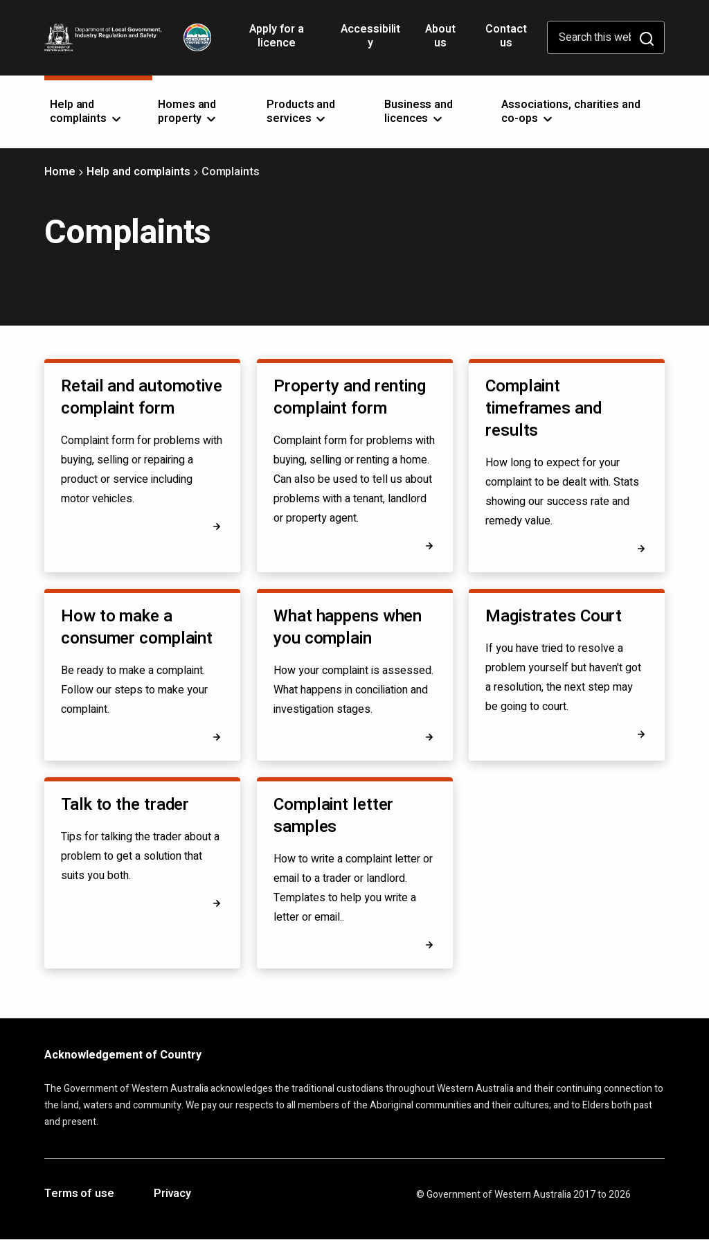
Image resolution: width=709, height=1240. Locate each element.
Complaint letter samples (333, 815)
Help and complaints (138, 171)
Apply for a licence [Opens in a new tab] (276, 41)
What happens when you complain (347, 627)
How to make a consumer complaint (137, 627)
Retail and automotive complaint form (141, 397)
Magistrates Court (553, 616)
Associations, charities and (570, 111)
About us (440, 36)
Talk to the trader (125, 804)
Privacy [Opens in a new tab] (172, 1194)
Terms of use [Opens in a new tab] (79, 1194)
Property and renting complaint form (349, 397)
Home (59, 171)
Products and (301, 111)
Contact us (505, 36)
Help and (86, 111)
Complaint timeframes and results (543, 408)
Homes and (188, 111)
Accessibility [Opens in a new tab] (370, 41)
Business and (418, 111)
